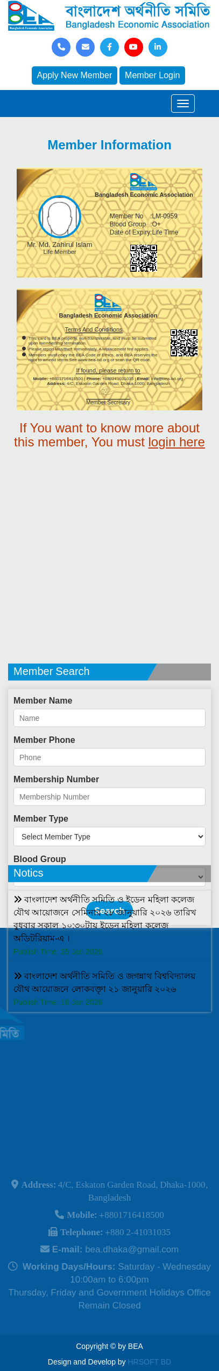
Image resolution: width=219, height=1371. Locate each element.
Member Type (40, 859)
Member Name (42, 741)
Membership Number (56, 819)
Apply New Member (74, 75)
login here (177, 442)
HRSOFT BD (150, 1362)
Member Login (152, 75)
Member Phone (44, 780)
